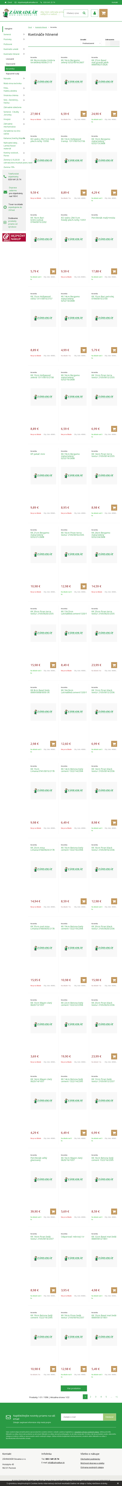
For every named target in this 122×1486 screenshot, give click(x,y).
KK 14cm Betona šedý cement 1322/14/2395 (72, 1080)
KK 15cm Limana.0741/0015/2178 (42, 770)
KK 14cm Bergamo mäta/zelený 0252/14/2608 (70, 298)
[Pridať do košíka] (84, 114)
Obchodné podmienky (90, 1459)
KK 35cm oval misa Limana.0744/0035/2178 (42, 927)
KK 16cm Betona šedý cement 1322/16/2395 (102, 1158)
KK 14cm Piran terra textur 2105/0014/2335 (103, 455)
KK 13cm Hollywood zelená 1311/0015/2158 (42, 376)
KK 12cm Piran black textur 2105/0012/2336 (103, 691)
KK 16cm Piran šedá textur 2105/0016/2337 (72, 1316)
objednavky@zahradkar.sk (28, 2)
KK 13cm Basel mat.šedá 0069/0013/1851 (104, 1316)
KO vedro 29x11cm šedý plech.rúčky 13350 (42, 140)
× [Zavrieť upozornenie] (118, 1483)
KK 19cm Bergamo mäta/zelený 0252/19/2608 (70, 456)
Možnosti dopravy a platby (92, 1463)
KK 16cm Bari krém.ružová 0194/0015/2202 (38, 219)
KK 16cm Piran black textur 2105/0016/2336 (103, 848)
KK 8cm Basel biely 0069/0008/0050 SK (40, 691)
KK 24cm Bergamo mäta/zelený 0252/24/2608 (101, 534)
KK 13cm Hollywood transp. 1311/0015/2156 (73, 140)
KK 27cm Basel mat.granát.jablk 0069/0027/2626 (100, 62)
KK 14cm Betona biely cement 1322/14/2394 (72, 770)
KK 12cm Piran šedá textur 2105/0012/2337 (103, 1080)
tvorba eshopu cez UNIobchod (68, 1480)
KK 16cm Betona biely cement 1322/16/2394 (72, 848)
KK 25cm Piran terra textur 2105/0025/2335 (103, 612)
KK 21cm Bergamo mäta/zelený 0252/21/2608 (39, 534)
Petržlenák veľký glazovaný (38, 1158)
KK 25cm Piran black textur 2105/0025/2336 (103, 1003)
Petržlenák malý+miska (103, 217)
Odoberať (109, 1417)
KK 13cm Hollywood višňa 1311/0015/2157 (41, 297)
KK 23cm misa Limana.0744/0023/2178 (42, 848)
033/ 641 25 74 (49, 2)
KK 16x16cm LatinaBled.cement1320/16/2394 (77, 691)
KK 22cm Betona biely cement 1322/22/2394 (72, 1003)
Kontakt (115, 2)
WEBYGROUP (105, 1480)
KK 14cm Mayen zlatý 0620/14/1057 (41, 1080)
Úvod (10, 2)
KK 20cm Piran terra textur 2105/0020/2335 (41, 612)
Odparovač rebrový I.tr (72, 1236)
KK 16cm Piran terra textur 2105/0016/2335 (72, 533)
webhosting (85, 1480)
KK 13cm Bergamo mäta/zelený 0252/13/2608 (101, 141)
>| (117, 1396)
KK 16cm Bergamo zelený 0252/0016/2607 (72, 61)
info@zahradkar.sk (56, 1462)
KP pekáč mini (37, 454)
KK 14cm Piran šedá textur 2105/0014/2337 (41, 1237)
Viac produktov (74, 1388)
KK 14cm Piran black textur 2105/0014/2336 (103, 770)
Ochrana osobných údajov (92, 1467)
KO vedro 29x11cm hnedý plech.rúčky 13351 (73, 218)
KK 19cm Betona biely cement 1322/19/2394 (72, 927)
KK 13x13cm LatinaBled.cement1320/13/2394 (77, 612)
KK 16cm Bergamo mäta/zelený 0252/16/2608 (70, 377)
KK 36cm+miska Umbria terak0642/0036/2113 (42, 61)
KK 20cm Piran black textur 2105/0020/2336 (103, 927)
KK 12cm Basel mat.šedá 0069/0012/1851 (104, 1237)
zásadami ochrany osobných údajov (87, 1432)
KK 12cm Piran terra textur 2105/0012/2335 (103, 376)
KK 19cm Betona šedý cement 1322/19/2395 (41, 1316)
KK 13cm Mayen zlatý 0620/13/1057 (41, 1003)
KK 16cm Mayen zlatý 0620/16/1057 (71, 1158)
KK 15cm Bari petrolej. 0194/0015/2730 (103, 297)
